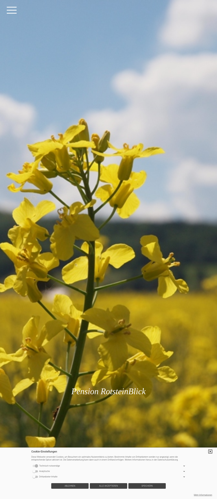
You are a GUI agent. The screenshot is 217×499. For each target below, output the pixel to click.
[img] (108, 249)
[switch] (36, 465)
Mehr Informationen (203, 495)
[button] (210, 451)
